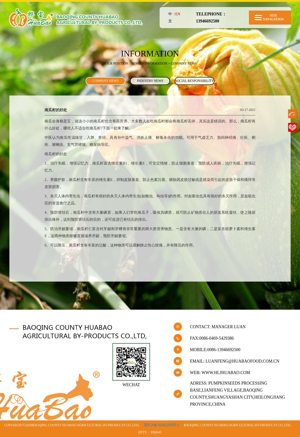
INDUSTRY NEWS (150, 81)
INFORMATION (156, 63)
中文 (170, 17)
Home (136, 63)
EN (177, 14)
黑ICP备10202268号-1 (161, 425)
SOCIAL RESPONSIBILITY (194, 81)
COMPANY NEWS (105, 81)
